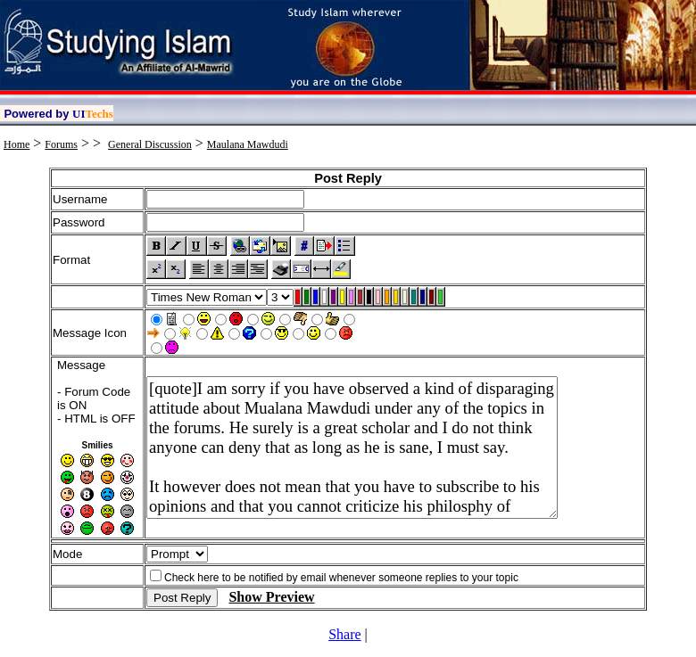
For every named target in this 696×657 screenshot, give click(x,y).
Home (16, 144)
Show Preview (271, 596)
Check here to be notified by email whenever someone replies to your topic (341, 577)
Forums (61, 144)
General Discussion (150, 144)
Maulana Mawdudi (247, 144)
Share (344, 634)
